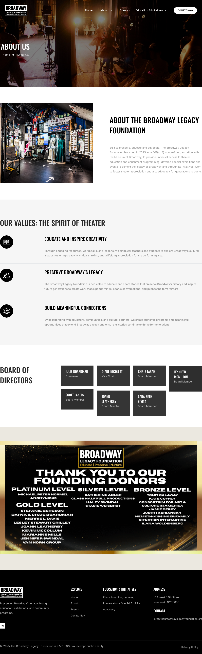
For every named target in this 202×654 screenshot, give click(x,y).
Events (120, 10)
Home (84, 10)
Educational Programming (119, 597)
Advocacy (109, 609)
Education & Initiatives (147, 10)
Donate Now (78, 614)
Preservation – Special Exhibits (122, 603)
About (74, 603)
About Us (102, 10)
